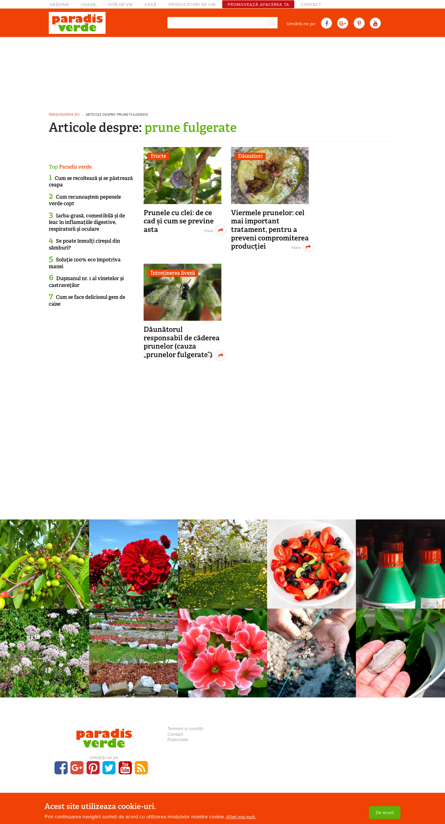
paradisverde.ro (64, 115)
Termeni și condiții (185, 728)
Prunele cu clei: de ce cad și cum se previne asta (179, 221)
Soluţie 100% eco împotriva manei (85, 263)
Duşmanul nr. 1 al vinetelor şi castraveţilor (86, 281)
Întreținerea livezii (173, 273)
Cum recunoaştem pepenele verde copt (85, 200)
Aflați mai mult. (241, 817)
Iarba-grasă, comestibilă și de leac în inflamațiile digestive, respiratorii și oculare (87, 222)
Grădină (59, 4)
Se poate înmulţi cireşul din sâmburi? (84, 244)
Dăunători (250, 156)
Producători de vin (192, 4)
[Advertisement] (222, 72)
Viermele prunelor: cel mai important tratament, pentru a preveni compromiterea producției (270, 229)
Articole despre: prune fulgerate (117, 115)
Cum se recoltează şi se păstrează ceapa (91, 181)
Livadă (88, 4)
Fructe (158, 156)
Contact (311, 4)
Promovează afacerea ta (258, 4)
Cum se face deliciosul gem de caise (87, 300)
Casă (150, 4)
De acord (385, 812)
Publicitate (177, 740)
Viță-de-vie (120, 4)
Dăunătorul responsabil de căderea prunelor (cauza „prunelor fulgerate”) (182, 342)
